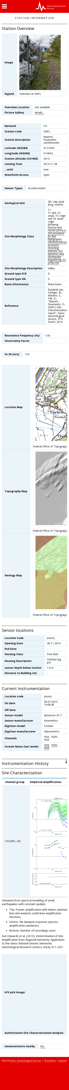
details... (39, 112)
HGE (46, 745)
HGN (54, 745)
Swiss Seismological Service (25, 1060)
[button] (4, 6)
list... (42, 1046)
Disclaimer (50, 1060)
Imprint (63, 1060)
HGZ (46, 748)
